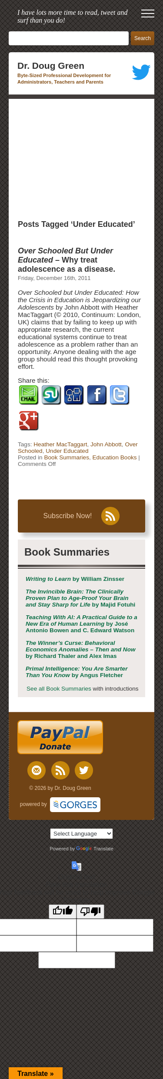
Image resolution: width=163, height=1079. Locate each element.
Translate (94, 848)
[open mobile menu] (147, 13)
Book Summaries (66, 457)
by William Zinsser (75, 579)
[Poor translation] (90, 911)
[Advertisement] (81, 157)
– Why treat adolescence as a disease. (66, 259)
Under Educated (67, 451)
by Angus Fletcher (76, 671)
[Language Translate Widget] (81, 834)
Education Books (115, 457)
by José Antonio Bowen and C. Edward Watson (81, 624)
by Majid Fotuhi (80, 598)
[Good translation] (63, 911)
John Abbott (106, 444)
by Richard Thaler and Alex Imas (81, 649)
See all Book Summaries (59, 688)
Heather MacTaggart (60, 444)
